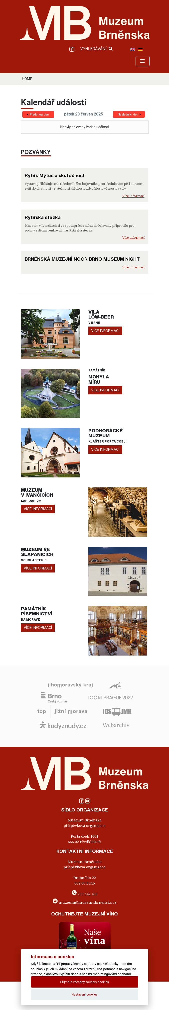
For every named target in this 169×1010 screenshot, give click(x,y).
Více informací (133, 196)
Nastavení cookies (84, 994)
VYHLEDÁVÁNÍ (96, 48)
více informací (105, 330)
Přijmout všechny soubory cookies (84, 982)
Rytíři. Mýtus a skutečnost (55, 175)
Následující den (128, 114)
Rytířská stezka (43, 217)
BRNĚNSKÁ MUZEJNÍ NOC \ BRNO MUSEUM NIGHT (82, 258)
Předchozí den (39, 114)
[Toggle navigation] (143, 61)
